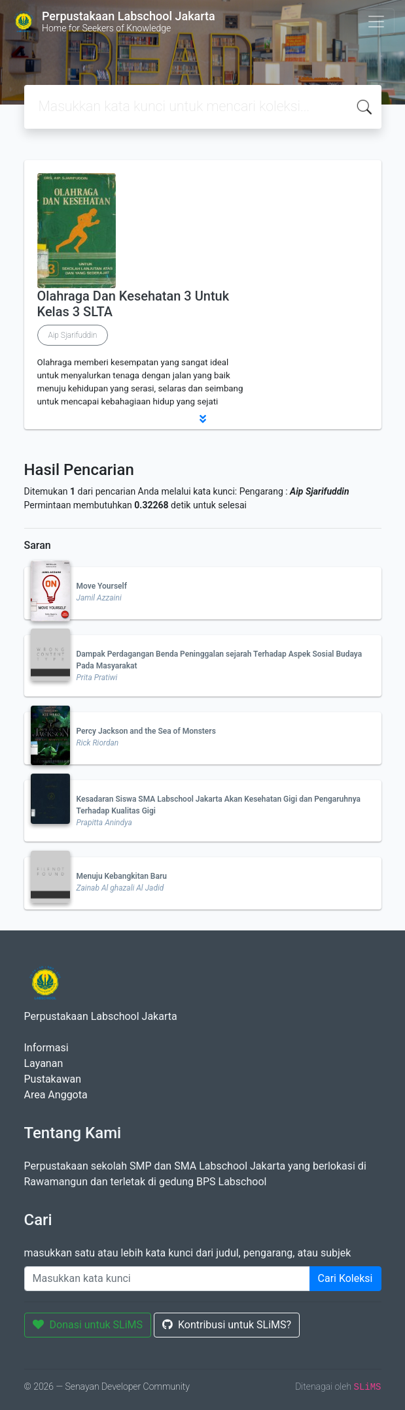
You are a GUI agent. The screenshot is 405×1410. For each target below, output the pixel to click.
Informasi (46, 1047)
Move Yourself (102, 586)
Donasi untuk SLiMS (88, 1325)
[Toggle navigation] (376, 21)
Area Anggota (56, 1095)
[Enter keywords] (167, 1278)
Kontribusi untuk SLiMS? (226, 1325)
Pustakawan (52, 1079)
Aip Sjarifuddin (72, 335)
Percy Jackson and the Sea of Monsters (146, 731)
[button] (202, 418)
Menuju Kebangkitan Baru (122, 876)
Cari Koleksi (345, 1278)
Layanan (43, 1063)
